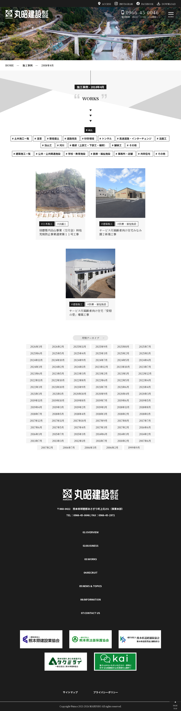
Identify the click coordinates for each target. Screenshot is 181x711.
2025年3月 (101, 353)
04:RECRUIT (91, 572)
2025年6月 (36, 353)
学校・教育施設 (76, 153)
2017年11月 (58, 420)
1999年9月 (134, 447)
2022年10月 (58, 380)
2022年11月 (36, 380)
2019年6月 (123, 400)
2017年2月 (123, 427)
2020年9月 (101, 393)
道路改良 (72, 138)
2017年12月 (36, 420)
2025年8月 (123, 346)
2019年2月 (80, 407)
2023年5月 (58, 373)
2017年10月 (79, 420)
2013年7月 (36, 441)
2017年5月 (58, 427)
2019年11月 (36, 400)
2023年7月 (145, 367)
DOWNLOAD (166, 3)
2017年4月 (80, 427)
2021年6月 (123, 387)
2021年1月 (58, 393)
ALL (90, 130)
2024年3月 (36, 367)
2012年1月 (79, 441)
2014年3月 (123, 434)
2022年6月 (101, 380)
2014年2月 (145, 434)
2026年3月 (36, 346)
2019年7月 (101, 400)
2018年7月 (36, 414)
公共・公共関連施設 (49, 153)
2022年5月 (123, 380)
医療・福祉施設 (101, 153)
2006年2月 (112, 447)
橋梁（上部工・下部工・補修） (89, 145)
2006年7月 (69, 447)
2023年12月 (101, 367)
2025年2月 (123, 353)
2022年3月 (36, 387)
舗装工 (118, 145)
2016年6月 (145, 427)
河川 (61, 145)
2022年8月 (80, 380)
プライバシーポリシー (105, 692)
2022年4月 (145, 380)
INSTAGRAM (124, 3)
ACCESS (104, 3)
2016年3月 (36, 434)
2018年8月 (145, 407)
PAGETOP (175, 707)
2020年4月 (123, 393)
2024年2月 (58, 367)
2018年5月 (58, 414)
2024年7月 (101, 360)
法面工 (163, 138)
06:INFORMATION (90, 599)
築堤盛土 (54, 138)
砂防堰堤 (89, 138)
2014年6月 (101, 434)
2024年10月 (58, 360)
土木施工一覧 (21, 138)
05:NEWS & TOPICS (90, 586)
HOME (9, 65)
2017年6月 (36, 427)
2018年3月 (101, 414)
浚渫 (39, 138)
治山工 (48, 145)
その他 (133, 145)
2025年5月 (58, 353)
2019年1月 (101, 407)
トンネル (107, 138)
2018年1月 (145, 414)
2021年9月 (80, 387)
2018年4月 (47, 65)
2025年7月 (145, 346)
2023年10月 (123, 367)
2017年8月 (123, 420)
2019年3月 (58, 407)
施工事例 (28, 65)
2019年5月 (145, 400)
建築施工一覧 (23, 153)
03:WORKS (90, 559)
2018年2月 (123, 414)
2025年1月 (145, 353)
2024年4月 (145, 360)
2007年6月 (145, 441)
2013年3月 (58, 441)
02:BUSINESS (90, 545)
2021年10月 (58, 387)
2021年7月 (101, 387)
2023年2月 (101, 373)
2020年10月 (79, 393)
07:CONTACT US (90, 613)
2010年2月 (123, 441)
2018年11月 (123, 407)
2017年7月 (145, 420)
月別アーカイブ (90, 338)
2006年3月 (90, 447)
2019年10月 (58, 400)
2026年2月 (58, 346)
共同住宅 (145, 153)
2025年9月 (101, 346)
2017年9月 (101, 420)
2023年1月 (123, 373)
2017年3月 (101, 427)
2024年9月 (80, 360)
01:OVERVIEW (91, 532)
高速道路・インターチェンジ (135, 138)
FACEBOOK (144, 3)
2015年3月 (80, 434)
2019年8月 (80, 400)
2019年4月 (36, 407)
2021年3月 (36, 393)
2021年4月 (145, 387)
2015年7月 (58, 434)
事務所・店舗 (125, 153)
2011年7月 (101, 441)
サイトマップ (70, 692)
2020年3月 (145, 393)
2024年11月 (36, 360)
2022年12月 (144, 373)
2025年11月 (79, 346)
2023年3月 (80, 373)
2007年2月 (47, 447)
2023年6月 (36, 373)
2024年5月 (123, 360)
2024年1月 (80, 367)
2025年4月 (80, 353)
